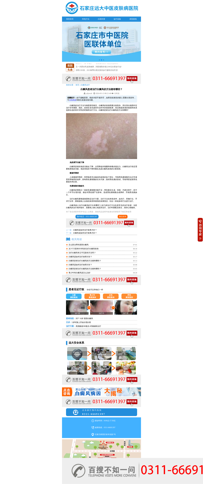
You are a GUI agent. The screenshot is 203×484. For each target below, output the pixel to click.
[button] (99, 59)
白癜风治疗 (85, 85)
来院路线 (133, 19)
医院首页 (70, 19)
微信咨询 (122, 217)
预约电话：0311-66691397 (87, 217)
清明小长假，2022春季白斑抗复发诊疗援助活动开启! (97, 70)
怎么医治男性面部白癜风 (79, 245)
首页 (77, 85)
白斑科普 (101, 19)
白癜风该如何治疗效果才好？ (85, 230)
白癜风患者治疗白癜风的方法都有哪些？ (85, 261)
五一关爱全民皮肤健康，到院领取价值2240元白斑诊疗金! (99, 67)
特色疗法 (85, 19)
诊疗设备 (117, 19)
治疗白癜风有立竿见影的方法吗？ (82, 253)
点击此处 (72, 100)
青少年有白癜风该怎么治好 (79, 273)
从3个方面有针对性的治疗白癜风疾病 (84, 249)
